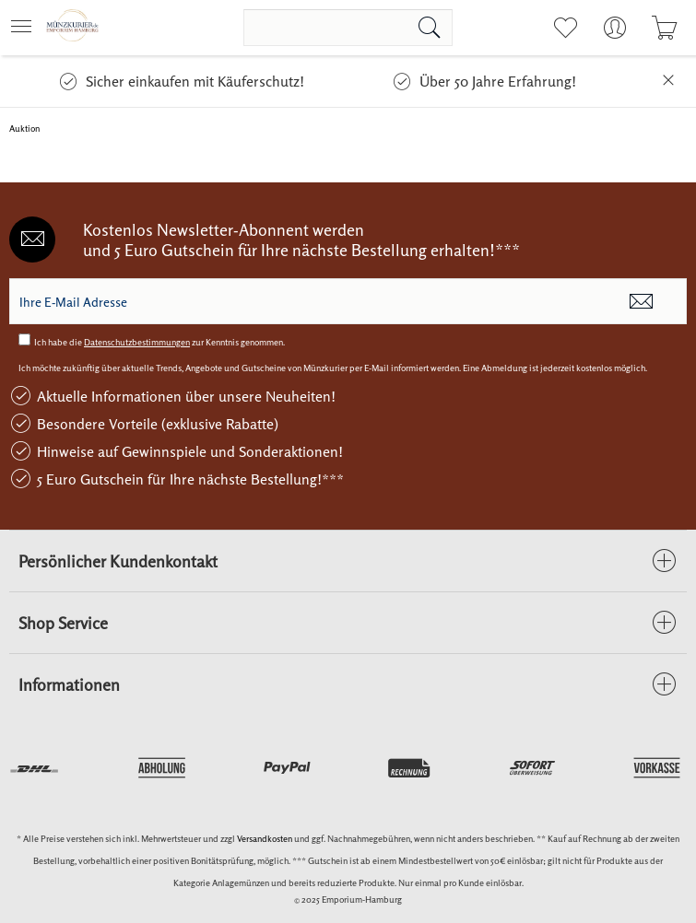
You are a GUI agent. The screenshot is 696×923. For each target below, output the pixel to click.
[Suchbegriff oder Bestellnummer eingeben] (348, 27)
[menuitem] (26, 27)
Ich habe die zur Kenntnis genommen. (159, 341)
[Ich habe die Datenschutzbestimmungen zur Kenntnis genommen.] (24, 339)
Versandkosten (264, 838)
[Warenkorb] (664, 27)
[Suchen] (430, 27)
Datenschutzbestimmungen (137, 341)
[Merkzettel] (564, 27)
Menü (21, 20)
